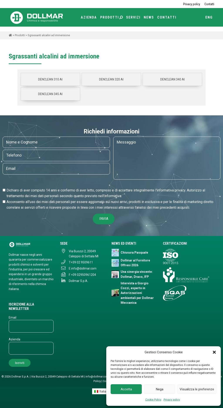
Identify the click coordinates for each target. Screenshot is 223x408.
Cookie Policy (153, 399)
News (149, 17)
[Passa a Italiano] (102, 391)
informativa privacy (171, 190)
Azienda (89, 17)
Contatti (209, 4)
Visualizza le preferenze (197, 389)
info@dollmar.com (83, 268)
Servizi (133, 17)
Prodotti (111, 17)
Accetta (126, 389)
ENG (209, 17)
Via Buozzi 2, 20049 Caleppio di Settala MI (83, 253)
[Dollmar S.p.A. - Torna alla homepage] (31, 244)
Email (12, 317)
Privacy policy (172, 399)
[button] (214, 352)
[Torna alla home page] (37, 17)
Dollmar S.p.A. (78, 281)
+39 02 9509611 (82, 262)
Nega (159, 389)
